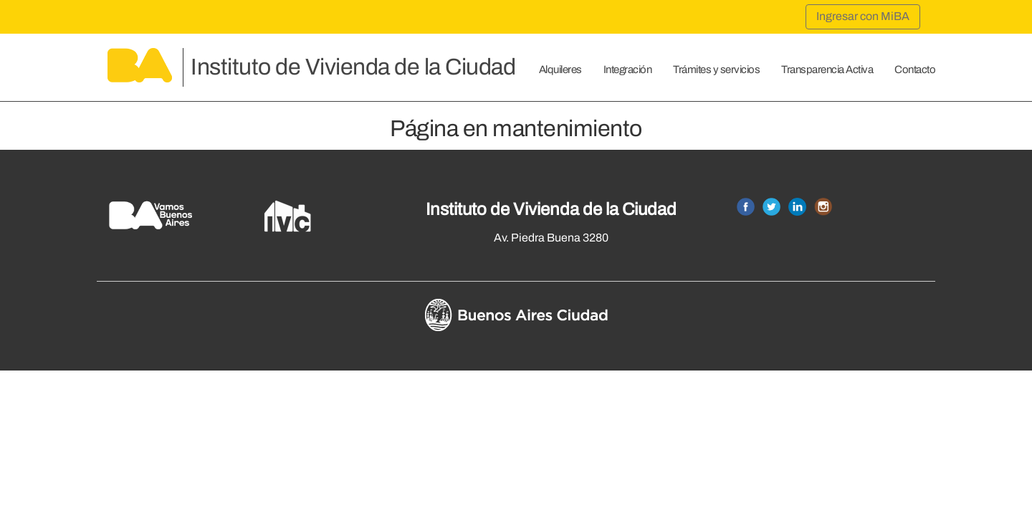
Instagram (823, 207)
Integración (627, 69)
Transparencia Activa (827, 69)
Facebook (746, 207)
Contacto (914, 69)
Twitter (771, 207)
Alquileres (560, 69)
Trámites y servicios (716, 69)
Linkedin (797, 207)
